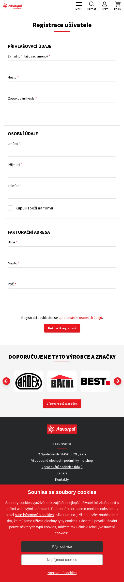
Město (14, 263)
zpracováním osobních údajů (80, 317)
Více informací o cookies (34, 515)
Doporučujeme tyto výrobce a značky (62, 356)
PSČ (12, 284)
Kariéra (62, 473)
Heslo (13, 77)
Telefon (15, 185)
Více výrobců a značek (62, 403)
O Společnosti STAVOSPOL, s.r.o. (62, 454)
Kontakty (62, 479)
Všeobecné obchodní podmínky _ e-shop (62, 460)
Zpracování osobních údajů (62, 466)
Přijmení (15, 164)
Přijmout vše (62, 547)
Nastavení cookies (62, 573)
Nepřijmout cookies (62, 560)
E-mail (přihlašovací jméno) (29, 56)
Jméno (14, 143)
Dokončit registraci (62, 328)
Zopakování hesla (22, 98)
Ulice (13, 242)
